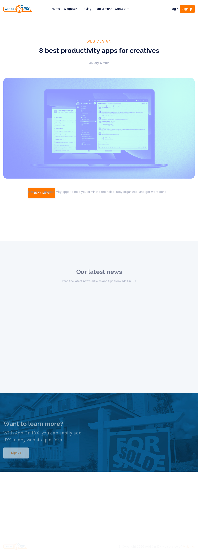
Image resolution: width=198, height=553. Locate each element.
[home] (17, 10)
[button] (71, 9)
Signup (187, 9)
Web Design (99, 41)
